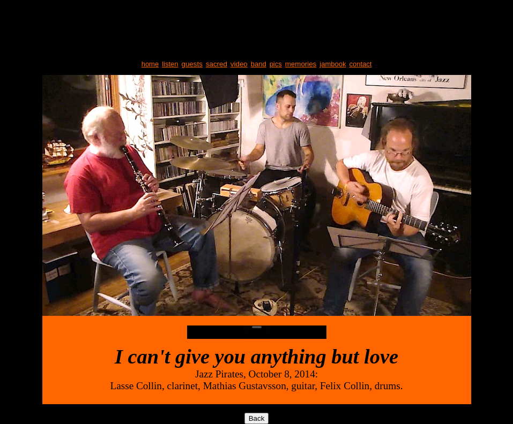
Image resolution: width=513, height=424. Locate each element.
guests (192, 64)
